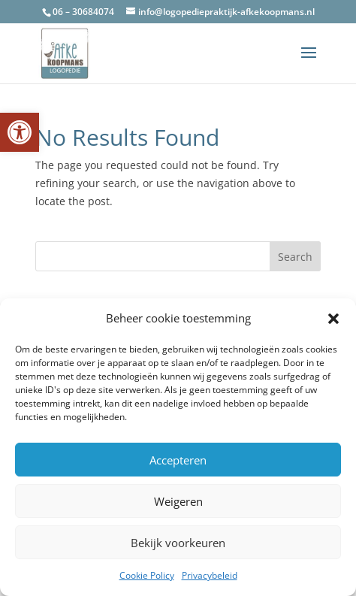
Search (295, 257)
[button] (19, 132)
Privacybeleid (209, 575)
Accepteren (178, 459)
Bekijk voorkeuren (178, 542)
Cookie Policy (146, 575)
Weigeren (178, 501)
